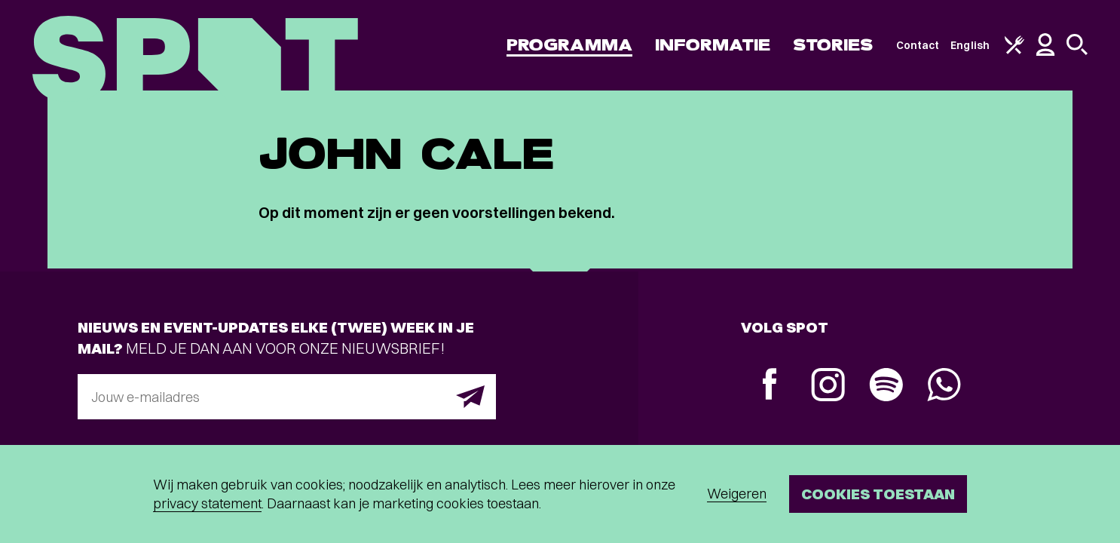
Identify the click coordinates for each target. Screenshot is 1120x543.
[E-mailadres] (287, 396)
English (970, 45)
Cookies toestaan (878, 493)
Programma (569, 45)
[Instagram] (828, 386)
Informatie (712, 45)
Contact (918, 45)
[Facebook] (770, 386)
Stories (833, 45)
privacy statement (207, 503)
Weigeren (737, 493)
